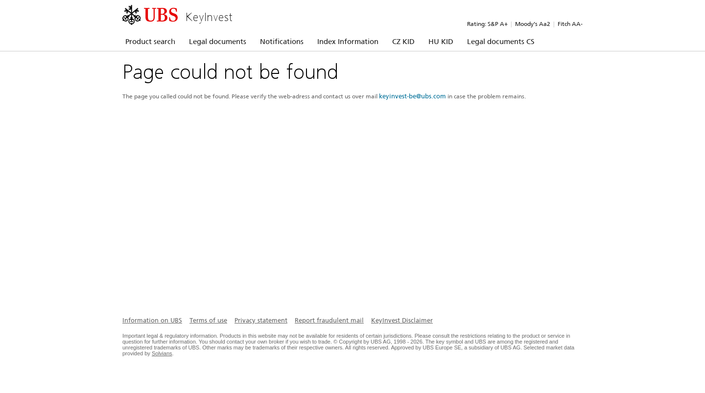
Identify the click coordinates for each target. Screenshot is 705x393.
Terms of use (208, 320)
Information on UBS (152, 320)
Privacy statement (261, 320)
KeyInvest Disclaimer (402, 320)
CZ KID (403, 41)
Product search (150, 41)
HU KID (440, 41)
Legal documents (217, 41)
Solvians (162, 353)
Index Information (347, 41)
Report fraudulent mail (329, 320)
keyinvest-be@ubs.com (412, 96)
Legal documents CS (501, 41)
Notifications (282, 41)
